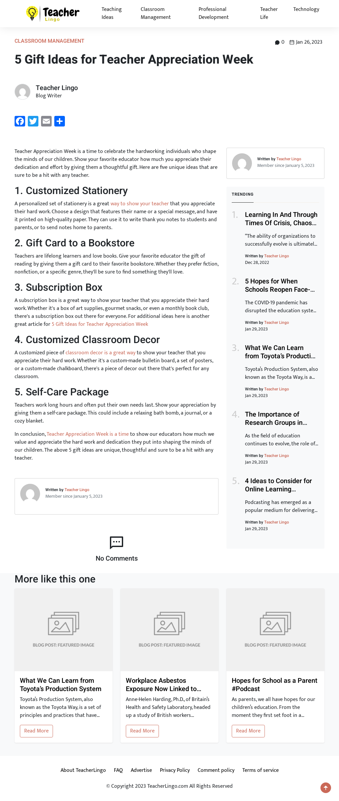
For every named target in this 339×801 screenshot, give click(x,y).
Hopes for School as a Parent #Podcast (274, 684)
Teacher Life (269, 13)
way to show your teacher (140, 203)
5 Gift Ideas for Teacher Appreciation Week (100, 324)
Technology (306, 9)
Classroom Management (156, 13)
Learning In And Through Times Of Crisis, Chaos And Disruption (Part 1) (281, 223)
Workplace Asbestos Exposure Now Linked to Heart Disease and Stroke (163, 684)
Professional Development (214, 13)
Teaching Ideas (112, 13)
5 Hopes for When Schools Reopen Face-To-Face (277, 289)
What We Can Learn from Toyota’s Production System (281, 356)
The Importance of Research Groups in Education (274, 423)
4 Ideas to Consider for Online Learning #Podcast (278, 489)
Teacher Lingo (77, 490)
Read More (36, 730)
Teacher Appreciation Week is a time (88, 434)
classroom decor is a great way (100, 352)
